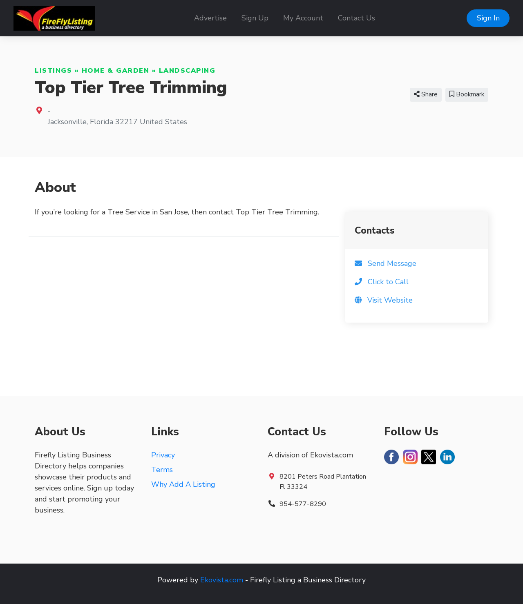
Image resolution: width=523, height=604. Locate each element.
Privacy (163, 455)
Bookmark (466, 94)
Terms (162, 470)
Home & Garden (116, 70)
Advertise (210, 18)
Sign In (488, 18)
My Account (303, 18)
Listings (53, 70)
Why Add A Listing (183, 484)
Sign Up (254, 18)
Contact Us (356, 18)
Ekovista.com (221, 580)
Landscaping (187, 70)
